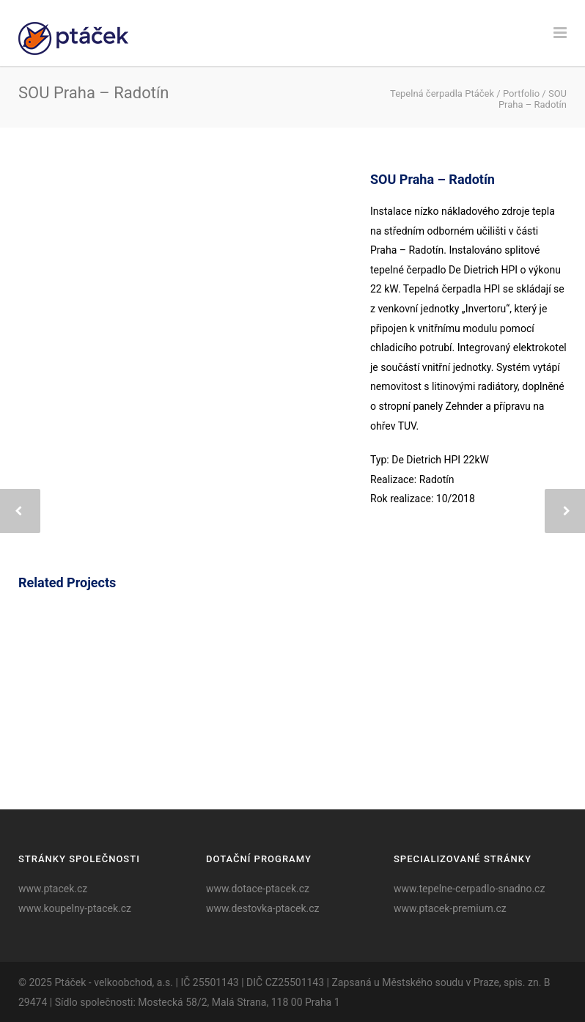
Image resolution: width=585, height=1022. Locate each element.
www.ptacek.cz (52, 888)
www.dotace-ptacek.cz (257, 888)
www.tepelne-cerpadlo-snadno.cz (469, 888)
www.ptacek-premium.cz (450, 908)
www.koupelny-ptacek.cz (74, 908)
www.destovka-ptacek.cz (263, 908)
